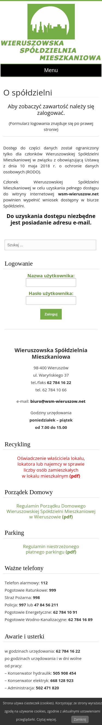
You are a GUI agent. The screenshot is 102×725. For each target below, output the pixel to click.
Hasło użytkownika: (51, 293)
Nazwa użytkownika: (51, 275)
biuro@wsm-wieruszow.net (58, 401)
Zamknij (80, 719)
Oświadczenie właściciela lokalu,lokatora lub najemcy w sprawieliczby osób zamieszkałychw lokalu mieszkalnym (51, 467)
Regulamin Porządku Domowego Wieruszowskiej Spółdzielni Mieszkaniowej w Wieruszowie (51, 511)
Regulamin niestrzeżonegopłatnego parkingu (51, 549)
